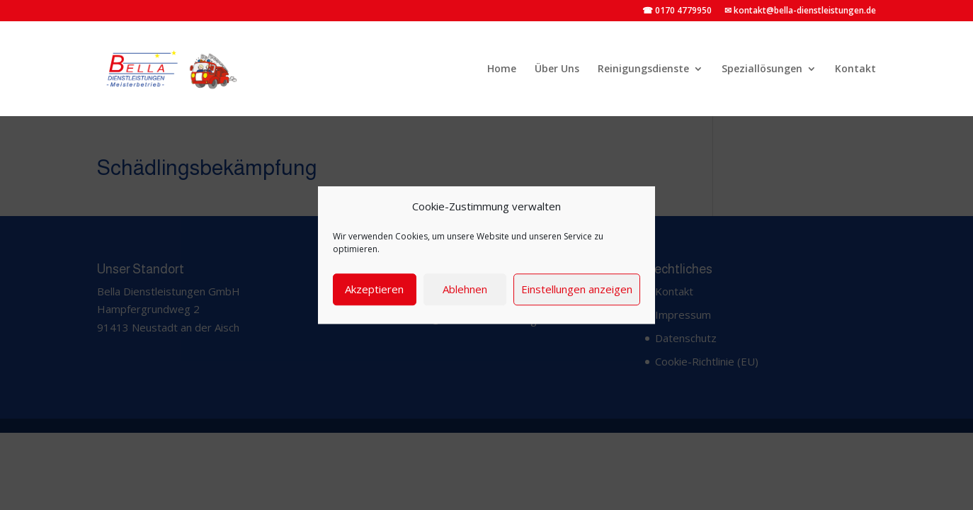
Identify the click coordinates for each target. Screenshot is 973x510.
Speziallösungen (762, 69)
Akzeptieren (374, 289)
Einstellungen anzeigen (576, 289)
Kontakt (855, 69)
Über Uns (557, 69)
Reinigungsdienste (643, 69)
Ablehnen (465, 289)
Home (501, 69)
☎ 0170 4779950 (677, 11)
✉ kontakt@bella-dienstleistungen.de (800, 11)
